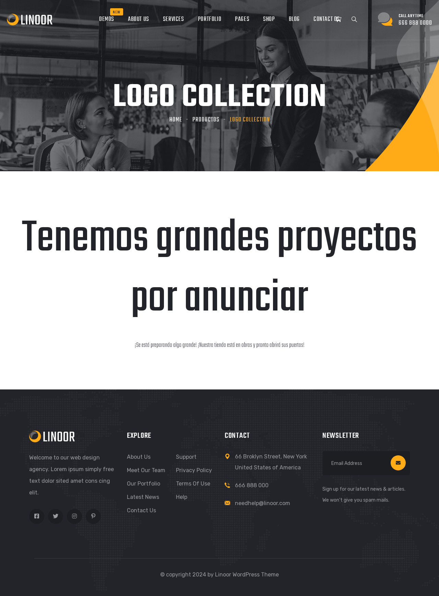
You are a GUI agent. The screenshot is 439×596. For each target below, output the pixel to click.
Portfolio (209, 19)
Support (186, 457)
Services (173, 19)
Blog (294, 19)
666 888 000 (252, 485)
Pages (242, 19)
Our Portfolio (143, 483)
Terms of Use (193, 483)
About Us (138, 19)
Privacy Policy (194, 470)
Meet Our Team (146, 470)
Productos (206, 120)
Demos (106, 19)
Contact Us (326, 19)
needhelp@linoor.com (262, 503)
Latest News (143, 497)
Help (181, 497)
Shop (269, 19)
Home (175, 120)
